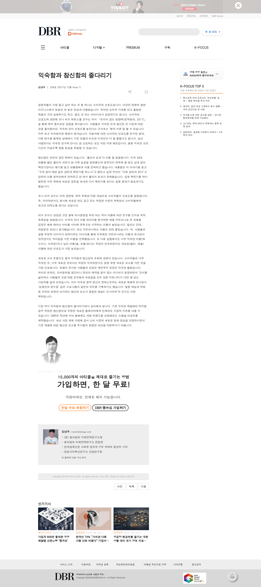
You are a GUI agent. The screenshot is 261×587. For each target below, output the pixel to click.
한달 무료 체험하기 (75, 407)
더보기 (129, 91)
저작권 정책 (102, 564)
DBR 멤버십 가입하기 (110, 407)
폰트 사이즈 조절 (140, 92)
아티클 (64, 47)
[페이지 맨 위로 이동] (233, 577)
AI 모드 (213, 31)
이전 (119, 486)
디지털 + (99, 47)
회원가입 (191, 15)
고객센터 (203, 15)
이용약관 (86, 564)
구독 (167, 47)
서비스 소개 (66, 564)
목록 (131, 486)
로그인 (179, 15)
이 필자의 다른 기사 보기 (74, 457)
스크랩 (146, 92)
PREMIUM (133, 47)
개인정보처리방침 (125, 564)
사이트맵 (178, 564)
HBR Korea (217, 15)
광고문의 (196, 564)
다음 (143, 486)
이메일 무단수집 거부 (155, 564)
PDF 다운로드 (135, 92)
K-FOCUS (201, 47)
